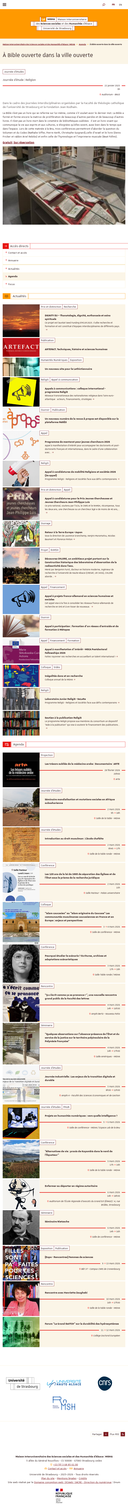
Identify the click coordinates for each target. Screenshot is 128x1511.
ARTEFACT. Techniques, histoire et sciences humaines (76, 349)
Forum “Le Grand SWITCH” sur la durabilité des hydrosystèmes (82, 1323)
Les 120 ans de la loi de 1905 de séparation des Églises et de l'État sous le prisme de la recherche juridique (80, 876)
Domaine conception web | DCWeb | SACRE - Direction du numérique (73, 1482)
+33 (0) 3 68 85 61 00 (65, 1464)
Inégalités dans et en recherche (64, 676)
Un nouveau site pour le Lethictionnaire (68, 369)
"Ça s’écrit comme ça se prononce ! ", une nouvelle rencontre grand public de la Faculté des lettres (81, 996)
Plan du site (48, 1478)
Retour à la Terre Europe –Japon (63, 532)
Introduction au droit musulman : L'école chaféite (74, 838)
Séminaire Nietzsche (57, 1221)
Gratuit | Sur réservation (18, 142)
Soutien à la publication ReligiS (63, 717)
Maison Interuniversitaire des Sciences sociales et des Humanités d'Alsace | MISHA (39, 44)
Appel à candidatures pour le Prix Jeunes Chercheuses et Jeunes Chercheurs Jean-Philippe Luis (78, 500)
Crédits (83, 1478)
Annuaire (79, 1468)
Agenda (82, 44)
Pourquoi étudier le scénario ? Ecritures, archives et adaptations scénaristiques (76, 957)
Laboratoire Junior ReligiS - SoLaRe (65, 699)
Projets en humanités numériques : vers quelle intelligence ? (81, 1115)
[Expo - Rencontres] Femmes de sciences (69, 1257)
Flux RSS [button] (114, 1434)
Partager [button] (97, 1434)
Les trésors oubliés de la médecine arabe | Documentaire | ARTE (82, 764)
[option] (64, 320)
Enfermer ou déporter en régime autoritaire (71, 1186)
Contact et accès (57, 1468)
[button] (103, 4)
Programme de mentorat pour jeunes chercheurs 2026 (77, 442)
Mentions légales (66, 1478)
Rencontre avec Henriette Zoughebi (66, 1292)
